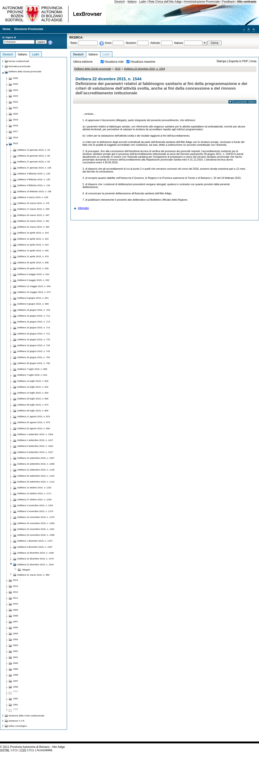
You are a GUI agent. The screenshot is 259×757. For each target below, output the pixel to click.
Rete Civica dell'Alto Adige (165, 1)
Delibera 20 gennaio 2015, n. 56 (33, 155)
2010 (15, 603)
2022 (15, 101)
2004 (15, 639)
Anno (108, 43)
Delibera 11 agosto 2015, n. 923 (33, 416)
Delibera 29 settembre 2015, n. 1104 (36, 475)
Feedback (228, 1)
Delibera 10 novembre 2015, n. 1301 (36, 529)
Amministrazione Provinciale (202, 1)
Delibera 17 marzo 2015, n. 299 (33, 209)
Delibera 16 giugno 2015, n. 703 (33, 310)
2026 (15, 78)
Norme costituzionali (18, 61)
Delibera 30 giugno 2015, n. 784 (33, 357)
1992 (15, 698)
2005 (15, 633)
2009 (15, 609)
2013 (15, 586)
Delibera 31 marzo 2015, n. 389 (33, 574)
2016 (15, 137)
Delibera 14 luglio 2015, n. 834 (32, 392)
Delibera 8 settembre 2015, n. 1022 (35, 446)
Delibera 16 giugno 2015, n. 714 (33, 327)
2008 (15, 615)
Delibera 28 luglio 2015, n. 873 (32, 404)
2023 (15, 96)
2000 (15, 663)
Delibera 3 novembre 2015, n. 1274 (35, 511)
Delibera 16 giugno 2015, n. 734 (33, 345)
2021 (15, 107)
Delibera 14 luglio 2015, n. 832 (32, 387)
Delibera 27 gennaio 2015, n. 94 (33, 161)
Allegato (83, 208)
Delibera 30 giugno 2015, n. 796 (33, 363)
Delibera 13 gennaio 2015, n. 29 (33, 150)
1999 (15, 669)
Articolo (155, 43)
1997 (15, 681)
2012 (15, 592)
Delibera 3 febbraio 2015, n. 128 (33, 173)
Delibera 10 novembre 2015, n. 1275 (36, 517)
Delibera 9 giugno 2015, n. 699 (33, 303)
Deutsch (119, 1)
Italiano (132, 1)
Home (7, 29)
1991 (15, 704)
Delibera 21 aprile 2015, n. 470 (33, 256)
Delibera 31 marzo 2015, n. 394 (33, 227)
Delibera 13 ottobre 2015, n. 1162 (34, 487)
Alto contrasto (246, 1)
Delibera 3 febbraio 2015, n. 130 (33, 179)
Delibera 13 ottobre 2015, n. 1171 (34, 493)
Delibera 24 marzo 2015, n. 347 (33, 215)
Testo (73, 43)
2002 (15, 651)
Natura (178, 43)
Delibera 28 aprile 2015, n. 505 (33, 268)
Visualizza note (114, 61)
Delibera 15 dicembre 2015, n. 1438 (35, 552)
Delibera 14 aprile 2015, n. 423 (33, 244)
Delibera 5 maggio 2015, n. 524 (33, 274)
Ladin (142, 1)
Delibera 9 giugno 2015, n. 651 (33, 298)
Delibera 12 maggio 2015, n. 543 (34, 286)
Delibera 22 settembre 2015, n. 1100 (36, 469)
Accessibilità (44, 750)
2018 (15, 125)
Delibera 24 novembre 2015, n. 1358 (36, 535)
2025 (15, 84)
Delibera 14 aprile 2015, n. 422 (33, 238)
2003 (15, 645)
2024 (15, 90)
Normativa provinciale (19, 66)
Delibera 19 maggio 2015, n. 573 (34, 292)
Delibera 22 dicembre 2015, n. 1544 (144, 68)
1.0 (7, 750)
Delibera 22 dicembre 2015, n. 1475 (35, 558)
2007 (15, 621)
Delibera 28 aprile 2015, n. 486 (33, 262)
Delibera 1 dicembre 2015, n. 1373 (34, 540)
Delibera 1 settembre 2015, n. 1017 (35, 440)
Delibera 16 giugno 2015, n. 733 (33, 339)
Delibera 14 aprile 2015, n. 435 (33, 250)
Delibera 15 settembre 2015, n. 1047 (36, 458)
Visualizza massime (142, 61)
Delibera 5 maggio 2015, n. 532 (33, 280)
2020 (15, 113)
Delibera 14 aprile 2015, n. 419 (33, 232)
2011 (15, 597)
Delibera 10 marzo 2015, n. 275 (33, 203)
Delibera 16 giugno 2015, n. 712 (33, 315)
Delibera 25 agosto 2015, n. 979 (33, 422)
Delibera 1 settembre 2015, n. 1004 (35, 434)
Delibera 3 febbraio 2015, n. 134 (33, 185)
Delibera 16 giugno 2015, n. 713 (33, 321)
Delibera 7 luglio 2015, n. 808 (32, 369)
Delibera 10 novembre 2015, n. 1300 (36, 523)
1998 (15, 674)
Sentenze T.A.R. (16, 720)
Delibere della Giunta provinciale (92, 68)
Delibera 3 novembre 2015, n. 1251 (35, 505)
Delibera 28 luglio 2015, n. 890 (32, 410)
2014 (15, 580)
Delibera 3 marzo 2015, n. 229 (32, 197)
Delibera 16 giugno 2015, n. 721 (33, 333)
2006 (15, 627)
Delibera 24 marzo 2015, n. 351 (33, 221)
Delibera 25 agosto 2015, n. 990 (33, 428)
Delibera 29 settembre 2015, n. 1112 (36, 481)
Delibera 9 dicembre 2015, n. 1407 (34, 547)
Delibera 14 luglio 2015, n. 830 (32, 381)
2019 (15, 119)
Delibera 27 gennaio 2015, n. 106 (34, 167)
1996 (15, 686)
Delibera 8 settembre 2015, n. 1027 (35, 452)
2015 (117, 68)
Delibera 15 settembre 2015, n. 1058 (36, 464)
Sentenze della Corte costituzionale (26, 715)
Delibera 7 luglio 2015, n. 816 (32, 375)
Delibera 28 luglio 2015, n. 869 (32, 398)
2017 (15, 131)
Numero (131, 43)
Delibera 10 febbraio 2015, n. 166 (34, 191)
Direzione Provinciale (28, 29)
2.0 (25, 750)
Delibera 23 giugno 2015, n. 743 (33, 351)
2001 (15, 657)
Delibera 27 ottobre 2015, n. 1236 (34, 499)
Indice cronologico (17, 726)
